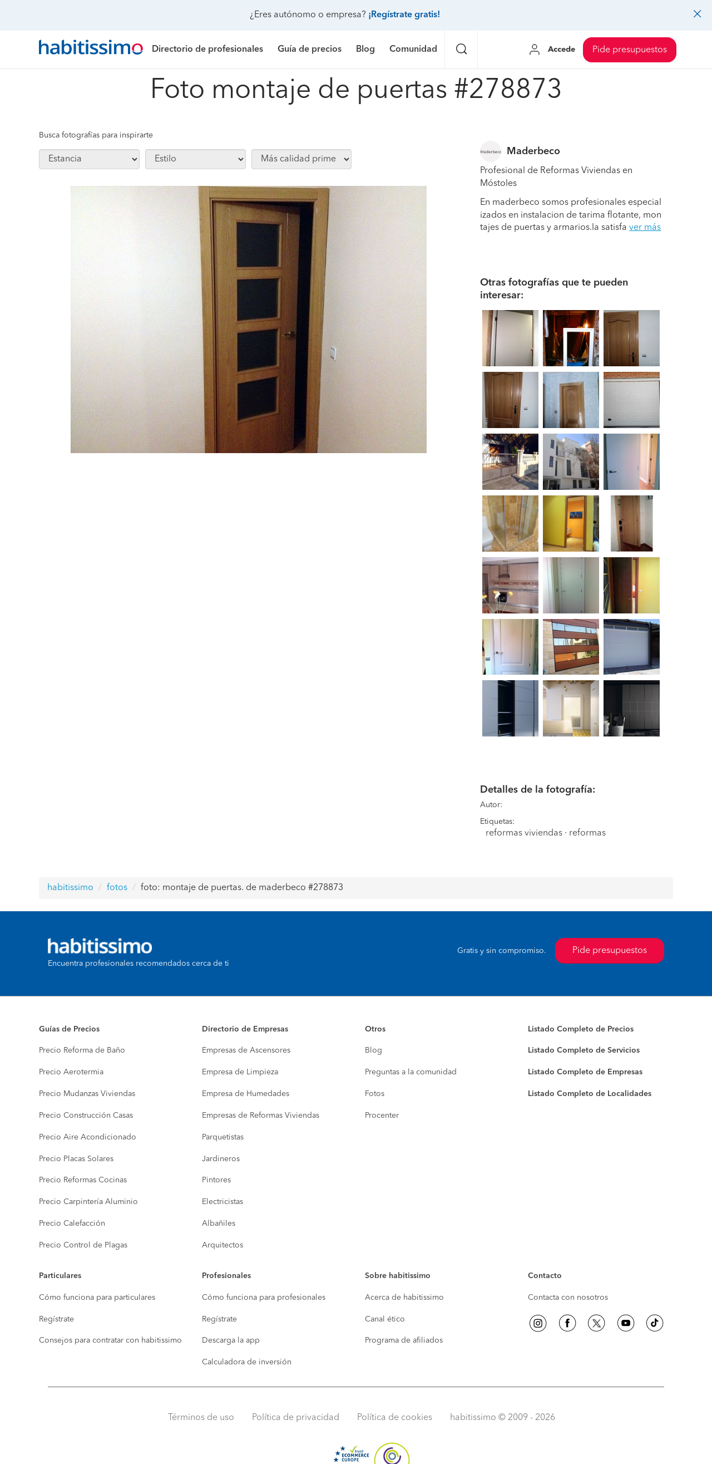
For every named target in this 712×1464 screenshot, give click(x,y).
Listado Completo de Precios (581, 1029)
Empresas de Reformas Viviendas (260, 1115)
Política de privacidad (295, 1417)
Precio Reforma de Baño (82, 1050)
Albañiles (218, 1223)
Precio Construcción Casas (86, 1115)
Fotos (374, 1094)
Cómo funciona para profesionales (263, 1297)
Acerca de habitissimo (404, 1297)
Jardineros (221, 1159)
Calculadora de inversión (246, 1362)
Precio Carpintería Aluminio (88, 1202)
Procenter (382, 1115)
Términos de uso (201, 1417)
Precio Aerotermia (71, 1072)
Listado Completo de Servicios (584, 1050)
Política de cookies (394, 1417)
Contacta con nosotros (568, 1297)
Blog (373, 1050)
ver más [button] (645, 227)
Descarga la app (231, 1340)
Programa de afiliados (404, 1340)
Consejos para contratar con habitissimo (110, 1340)
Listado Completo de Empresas (585, 1072)
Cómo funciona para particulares (97, 1297)
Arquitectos (222, 1245)
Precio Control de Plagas (83, 1245)
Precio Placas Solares (76, 1159)
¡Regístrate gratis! (404, 15)
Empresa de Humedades (245, 1094)
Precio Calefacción (72, 1223)
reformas (587, 833)
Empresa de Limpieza (240, 1072)
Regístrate (56, 1319)
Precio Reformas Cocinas (83, 1180)
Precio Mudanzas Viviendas (87, 1094)
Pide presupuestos (629, 50)
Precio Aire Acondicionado (87, 1137)
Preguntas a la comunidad (411, 1072)
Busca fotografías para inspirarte (96, 135)
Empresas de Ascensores (246, 1050)
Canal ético (385, 1319)
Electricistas (222, 1202)
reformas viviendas (524, 833)
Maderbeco (533, 151)
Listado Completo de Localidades (589, 1094)
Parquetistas (223, 1137)
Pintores (216, 1180)
